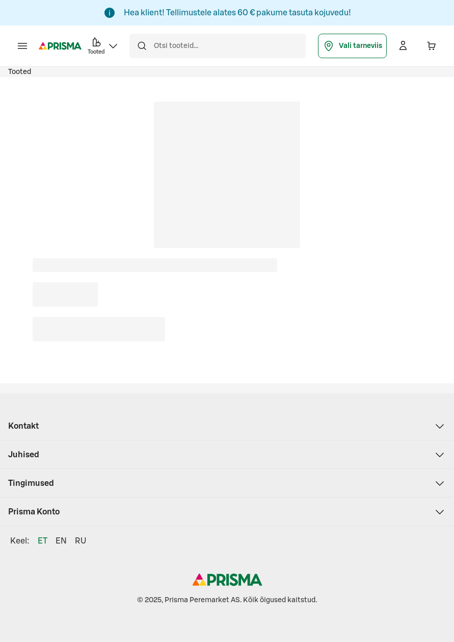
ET (42, 541)
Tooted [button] (103, 45)
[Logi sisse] (403, 46)
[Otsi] (141, 46)
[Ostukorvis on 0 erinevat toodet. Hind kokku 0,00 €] (431, 46)
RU (80, 541)
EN (61, 541)
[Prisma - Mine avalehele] (60, 46)
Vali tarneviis (352, 46)
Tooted (19, 72)
